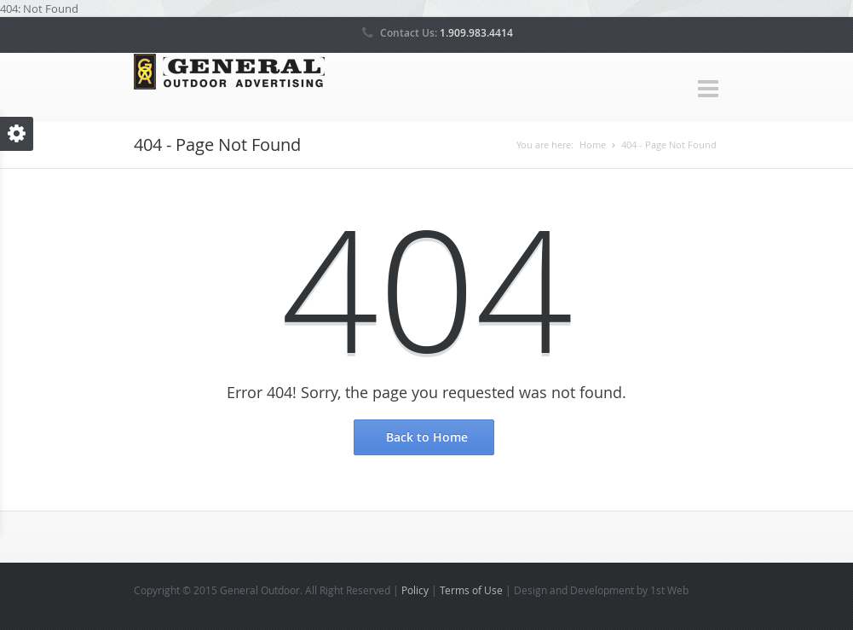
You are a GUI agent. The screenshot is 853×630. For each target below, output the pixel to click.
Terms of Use (471, 590)
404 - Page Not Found (669, 144)
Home (592, 144)
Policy (415, 590)
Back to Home (427, 437)
